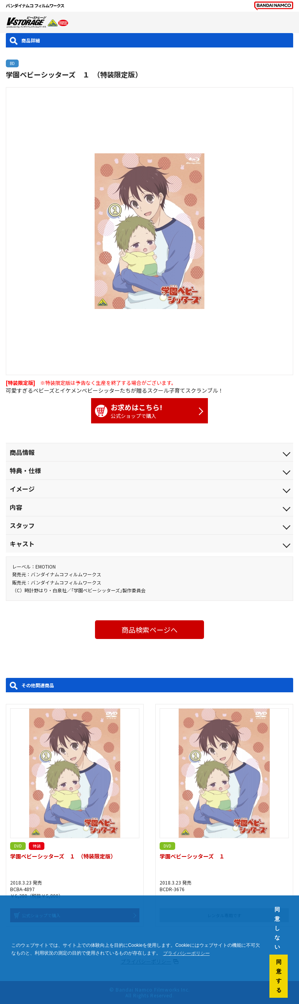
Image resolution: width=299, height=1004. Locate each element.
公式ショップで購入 (145, 411)
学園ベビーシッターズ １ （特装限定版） (63, 856)
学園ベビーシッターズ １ (192, 856)
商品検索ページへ (149, 630)
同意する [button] (278, 976)
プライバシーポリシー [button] (186, 953)
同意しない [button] (277, 928)
